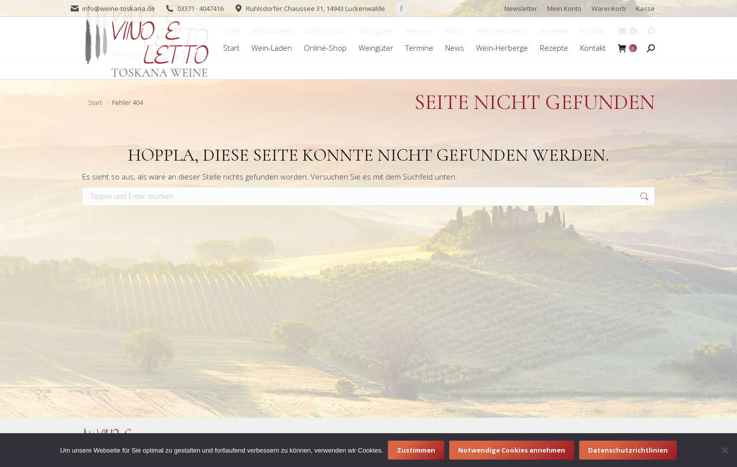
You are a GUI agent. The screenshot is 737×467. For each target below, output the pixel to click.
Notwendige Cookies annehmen (511, 450)
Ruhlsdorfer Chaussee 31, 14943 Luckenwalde (315, 8)
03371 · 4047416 (200, 8)
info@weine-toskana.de (118, 8)
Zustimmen (416, 450)
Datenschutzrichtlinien (628, 450)
